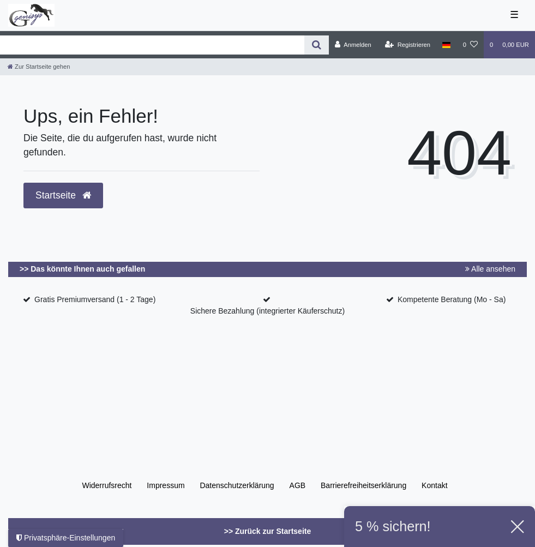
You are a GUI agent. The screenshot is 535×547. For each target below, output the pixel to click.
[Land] (446, 44)
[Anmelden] (353, 44)
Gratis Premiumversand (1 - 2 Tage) (94, 299)
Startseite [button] (63, 195)
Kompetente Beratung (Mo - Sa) (452, 299)
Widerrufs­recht (106, 485)
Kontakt (434, 485)
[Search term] (152, 45)
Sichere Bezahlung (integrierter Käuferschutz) (267, 310)
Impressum (165, 485)
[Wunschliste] (470, 44)
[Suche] (316, 45)
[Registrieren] (407, 44)
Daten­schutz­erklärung (237, 485)
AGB (298, 485)
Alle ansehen (490, 269)
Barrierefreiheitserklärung (363, 485)
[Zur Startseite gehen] (39, 66)
